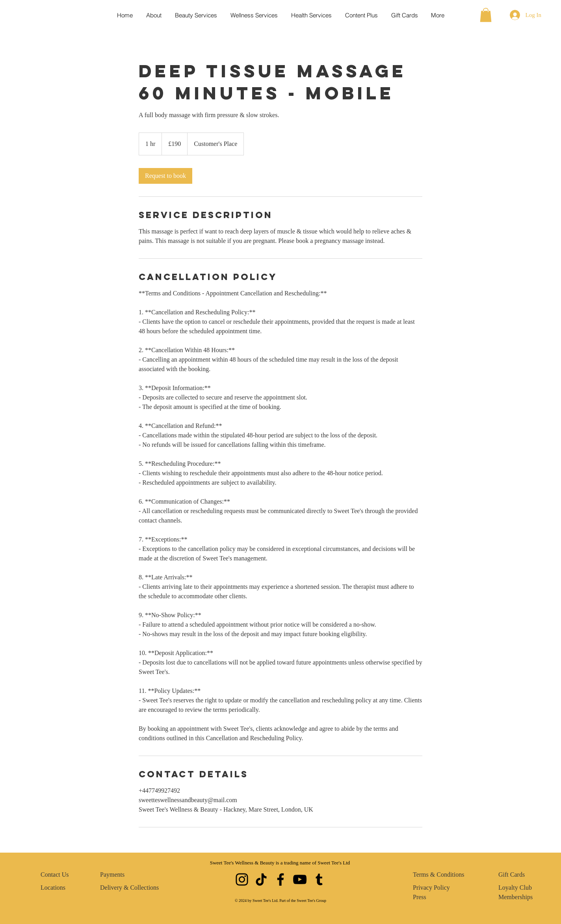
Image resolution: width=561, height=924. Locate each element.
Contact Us (55, 874)
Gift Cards (511, 874)
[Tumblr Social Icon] (319, 879)
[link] (165, 176)
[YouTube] (300, 879)
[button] (486, 15)
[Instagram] (242, 879)
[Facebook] (280, 879)
